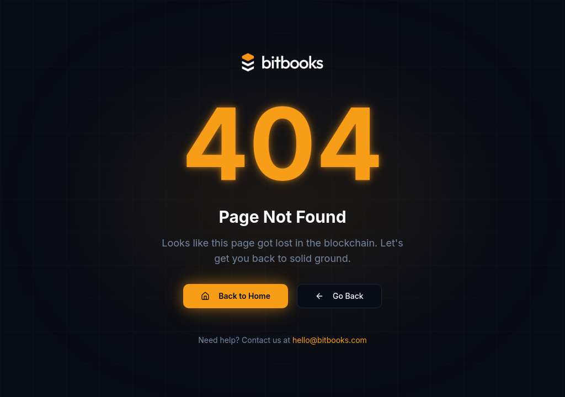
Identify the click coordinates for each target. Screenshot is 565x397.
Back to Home (235, 296)
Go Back (339, 296)
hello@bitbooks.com (329, 340)
